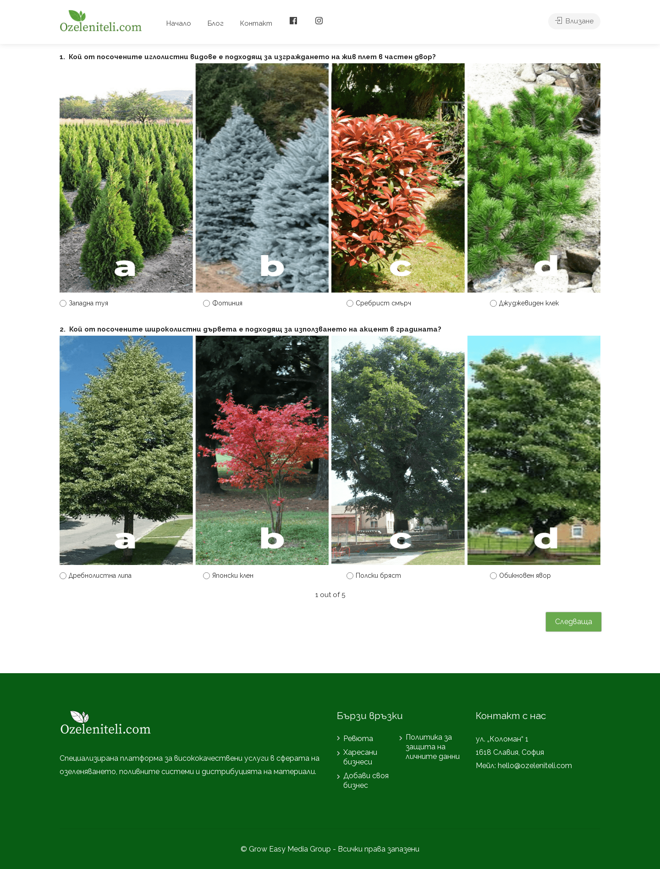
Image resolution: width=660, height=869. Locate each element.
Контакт (256, 23)
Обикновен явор (525, 575)
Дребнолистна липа (100, 575)
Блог (216, 23)
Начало (178, 23)
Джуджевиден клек (529, 303)
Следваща (573, 621)
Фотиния (227, 303)
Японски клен (232, 575)
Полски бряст (378, 575)
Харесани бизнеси (360, 757)
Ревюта (358, 738)
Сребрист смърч (383, 303)
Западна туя (88, 303)
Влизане (574, 23)
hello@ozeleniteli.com (535, 765)
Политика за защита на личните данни (433, 747)
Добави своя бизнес (366, 780)
